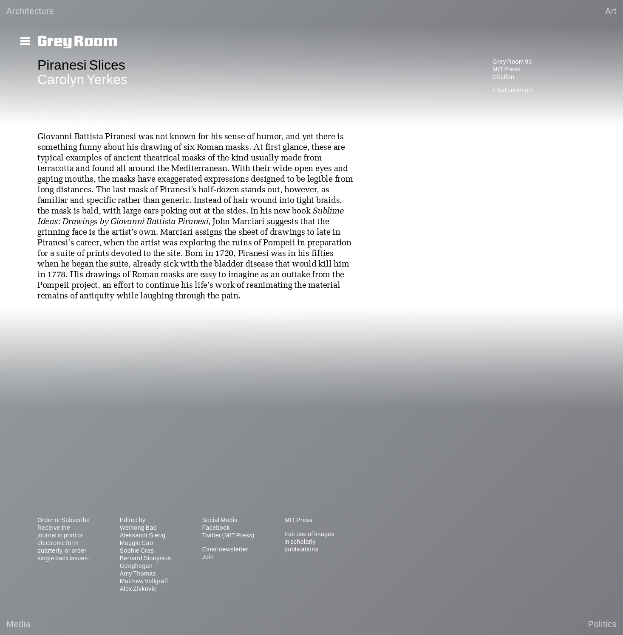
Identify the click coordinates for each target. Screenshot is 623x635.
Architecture (30, 11)
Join (208, 557)
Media (18, 624)
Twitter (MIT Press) (228, 535)
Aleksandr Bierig (143, 535)
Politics (602, 624)
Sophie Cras (137, 550)
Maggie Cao (136, 542)
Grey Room (77, 41)
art (528, 90)
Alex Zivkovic (138, 588)
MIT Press (507, 69)
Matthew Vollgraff (144, 581)
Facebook (215, 527)
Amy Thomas (138, 573)
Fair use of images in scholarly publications (309, 542)
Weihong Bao (138, 527)
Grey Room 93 (512, 61)
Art (611, 11)
